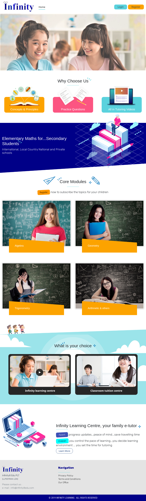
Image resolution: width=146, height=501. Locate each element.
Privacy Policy (65, 475)
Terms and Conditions (69, 479)
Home (42, 7)
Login (121, 6)
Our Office (63, 482)
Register (135, 6)
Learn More (64, 450)
